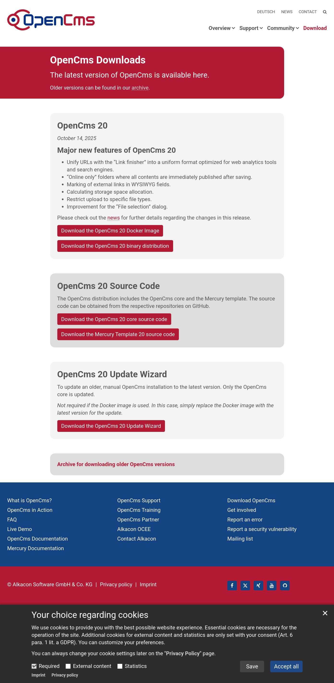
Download (315, 28)
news (113, 217)
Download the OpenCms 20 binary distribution (115, 246)
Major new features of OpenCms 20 (116, 150)
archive (140, 88)
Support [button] (248, 28)
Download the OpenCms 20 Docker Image (110, 230)
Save (252, 672)
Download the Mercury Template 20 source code (118, 334)
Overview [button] (220, 28)
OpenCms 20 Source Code (108, 286)
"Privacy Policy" (182, 659)
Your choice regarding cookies (90, 620)
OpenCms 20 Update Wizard (112, 374)
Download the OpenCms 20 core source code (114, 319)
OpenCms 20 (82, 125)
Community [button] (280, 28)
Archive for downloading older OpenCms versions (116, 464)
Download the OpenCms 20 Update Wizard (111, 426)
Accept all (286, 672)
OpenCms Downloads (98, 60)
